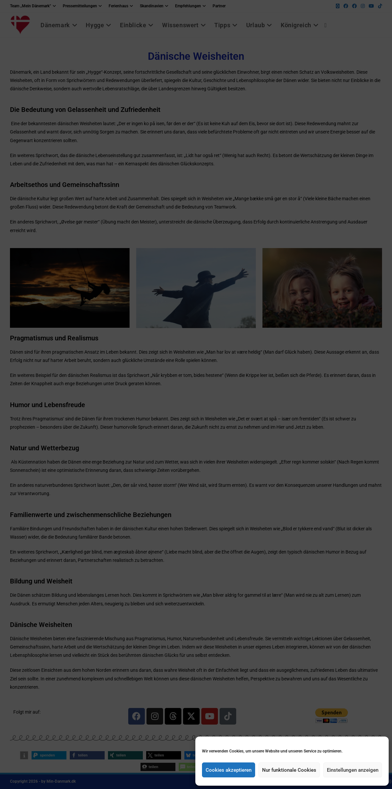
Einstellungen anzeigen (352, 770)
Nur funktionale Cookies (289, 770)
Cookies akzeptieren (228, 770)
